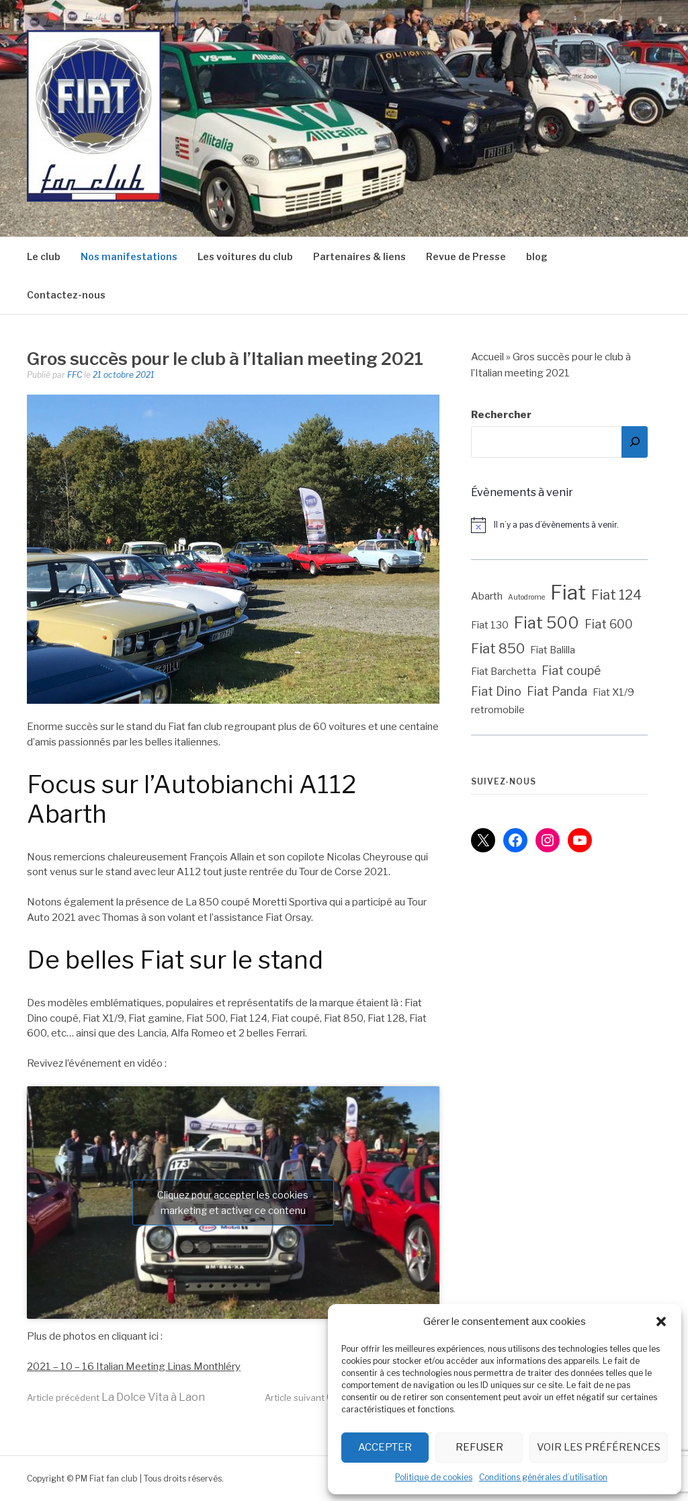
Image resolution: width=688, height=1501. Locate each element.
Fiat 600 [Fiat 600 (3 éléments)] (609, 624)
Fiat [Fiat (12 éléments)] (568, 592)
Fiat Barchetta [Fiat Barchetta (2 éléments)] (503, 671)
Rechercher (501, 415)
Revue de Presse (466, 256)
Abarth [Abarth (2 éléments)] (487, 596)
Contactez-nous (66, 294)
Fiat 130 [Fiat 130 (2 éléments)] (490, 625)
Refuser (479, 1447)
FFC (74, 375)
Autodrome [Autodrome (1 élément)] (526, 597)
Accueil (487, 357)
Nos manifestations (129, 256)
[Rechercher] (634, 442)
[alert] (566, 525)
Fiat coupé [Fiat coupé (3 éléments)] (571, 670)
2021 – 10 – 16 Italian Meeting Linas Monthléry (134, 1367)
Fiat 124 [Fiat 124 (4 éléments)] (616, 595)
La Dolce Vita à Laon (116, 1397)
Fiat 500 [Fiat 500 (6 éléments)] (546, 623)
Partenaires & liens (359, 256)
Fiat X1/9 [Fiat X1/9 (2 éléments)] (613, 692)
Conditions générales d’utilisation (543, 1477)
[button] (661, 1321)
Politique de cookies (433, 1477)
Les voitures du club (245, 256)
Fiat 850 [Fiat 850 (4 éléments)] (498, 649)
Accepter (385, 1447)
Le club (43, 256)
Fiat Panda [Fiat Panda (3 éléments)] (557, 691)
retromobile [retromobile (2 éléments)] (498, 710)
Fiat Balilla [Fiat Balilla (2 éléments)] (552, 650)
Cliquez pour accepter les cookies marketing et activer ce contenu (232, 1202)
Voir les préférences (598, 1447)
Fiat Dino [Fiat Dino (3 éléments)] (496, 691)
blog (537, 256)
